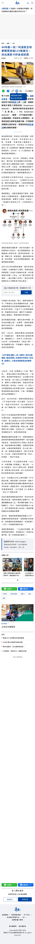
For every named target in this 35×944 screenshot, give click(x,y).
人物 (13, 43)
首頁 (3, 43)
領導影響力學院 (17, 920)
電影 (30, 124)
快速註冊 (25, 899)
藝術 (29, 594)
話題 (9, 43)
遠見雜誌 (5, 915)
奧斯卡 (15, 102)
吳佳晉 (3, 58)
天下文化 (27, 915)
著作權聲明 (12, 926)
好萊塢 (5, 594)
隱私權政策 (22, 926)
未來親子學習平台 (13, 917)
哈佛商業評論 (16, 915)
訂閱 (26, 292)
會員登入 (10, 899)
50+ (23, 917)
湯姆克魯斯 (13, 594)
